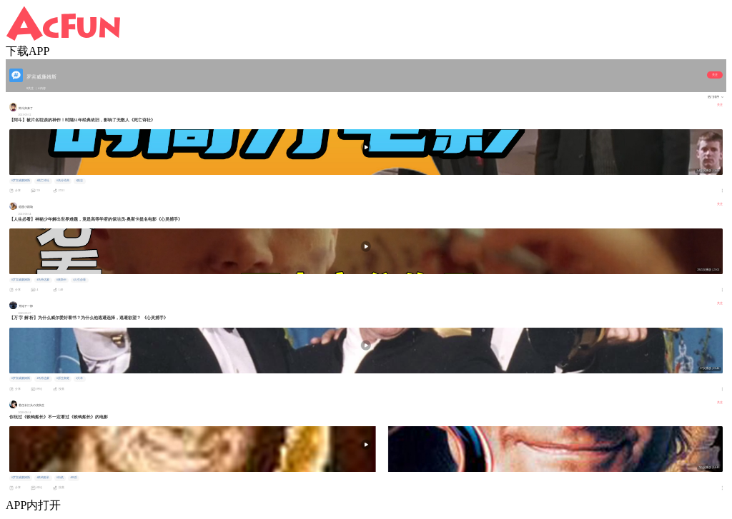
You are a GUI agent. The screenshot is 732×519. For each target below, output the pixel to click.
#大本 (79, 378)
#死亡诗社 (42, 180)
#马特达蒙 (42, 279)
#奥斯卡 (61, 279)
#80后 (73, 477)
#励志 (79, 180)
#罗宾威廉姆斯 (20, 180)
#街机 (60, 477)
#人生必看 (79, 279)
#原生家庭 (62, 378)
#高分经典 (62, 180)
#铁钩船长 (42, 477)
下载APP (27, 51)
